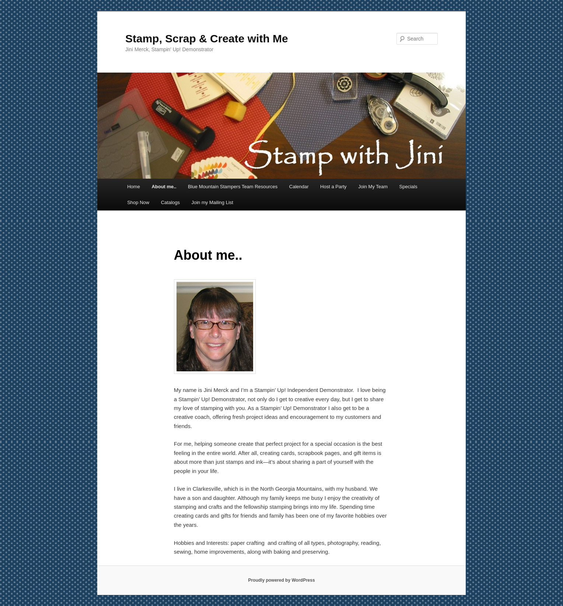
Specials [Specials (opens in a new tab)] (408, 186)
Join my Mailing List (212, 202)
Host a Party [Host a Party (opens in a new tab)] (333, 186)
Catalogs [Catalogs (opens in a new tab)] (170, 202)
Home (133, 186)
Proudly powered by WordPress (281, 580)
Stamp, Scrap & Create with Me (206, 38)
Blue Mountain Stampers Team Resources (232, 186)
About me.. (163, 186)
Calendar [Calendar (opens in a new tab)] (299, 186)
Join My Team (373, 186)
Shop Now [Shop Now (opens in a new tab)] (138, 202)
